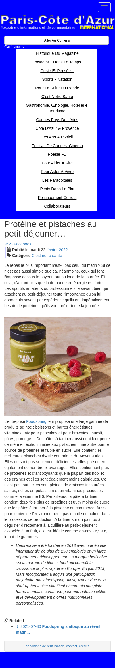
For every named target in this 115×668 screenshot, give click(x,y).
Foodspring (36, 421)
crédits (84, 646)
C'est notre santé (47, 255)
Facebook (22, 244)
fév (52, 249)
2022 (63, 249)
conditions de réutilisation (45, 646)
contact (71, 646)
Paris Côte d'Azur (57, 22)
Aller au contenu (57, 40)
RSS (8, 244)
